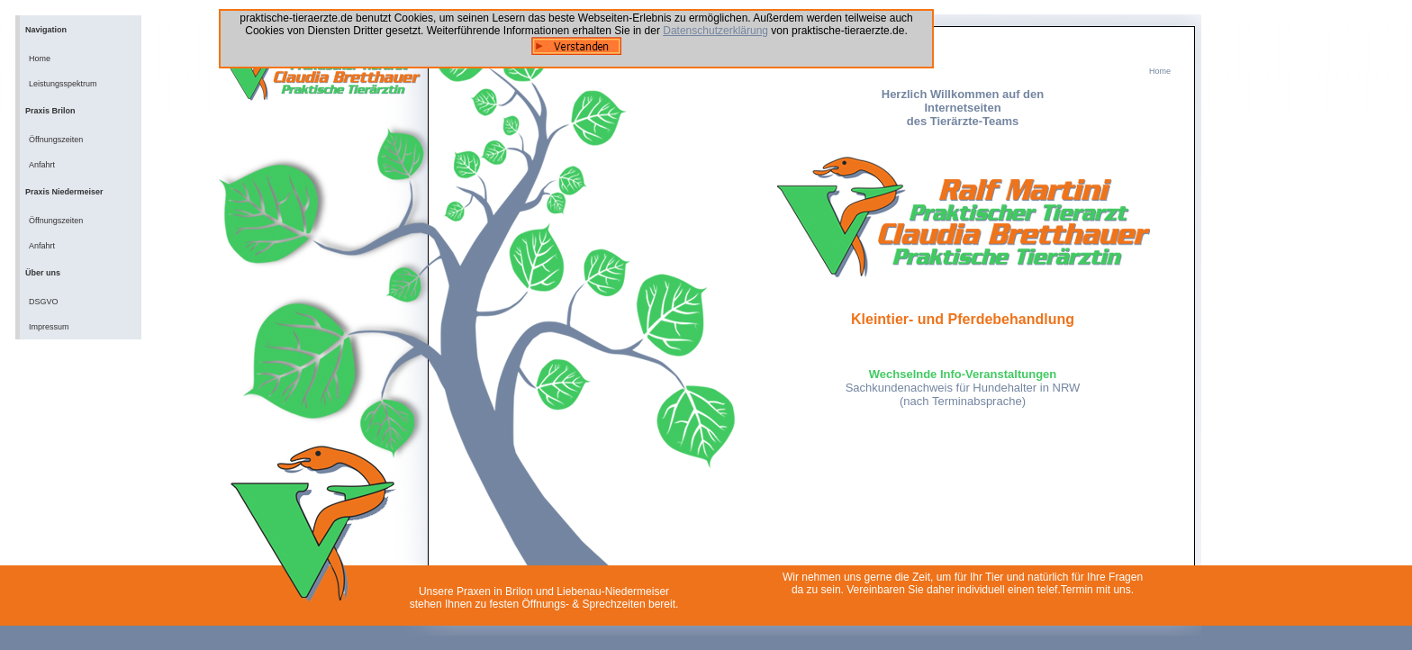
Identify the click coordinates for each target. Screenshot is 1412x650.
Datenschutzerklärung (715, 30)
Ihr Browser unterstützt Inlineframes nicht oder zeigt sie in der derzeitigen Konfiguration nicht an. (962, 305)
